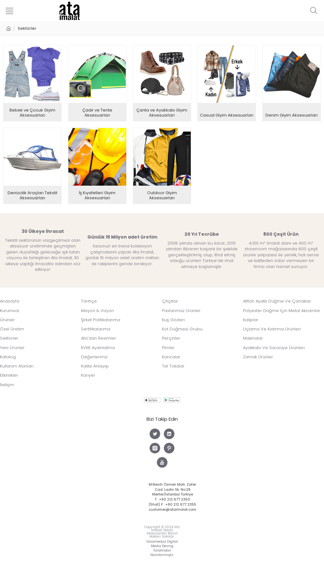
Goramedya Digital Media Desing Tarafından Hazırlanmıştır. (162, 546)
